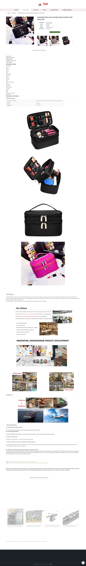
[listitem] (43, 40)
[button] (35, 41)
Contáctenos (54, 13)
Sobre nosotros (67, 13)
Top (83, 562)
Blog (44, 13)
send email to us (54, 32)
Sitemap (51, 564)
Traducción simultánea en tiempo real (50, 468)
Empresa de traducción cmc (23, 468)
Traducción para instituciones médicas (36, 468)
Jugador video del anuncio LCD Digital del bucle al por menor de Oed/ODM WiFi (23, 461)
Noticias (36, 13)
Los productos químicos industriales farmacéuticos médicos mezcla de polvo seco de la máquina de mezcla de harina (28, 462)
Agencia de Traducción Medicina (12, 468)
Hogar (16, 13)
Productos (26, 13)
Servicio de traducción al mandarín (64, 468)
